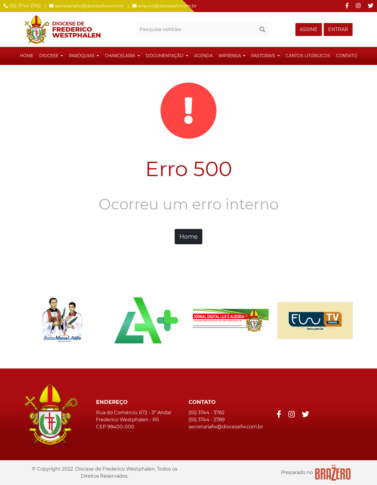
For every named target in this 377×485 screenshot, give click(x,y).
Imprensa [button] (230, 55)
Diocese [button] (49, 55)
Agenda (203, 55)
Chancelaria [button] (120, 55)
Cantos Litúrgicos (308, 55)
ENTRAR (338, 29)
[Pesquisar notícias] (196, 29)
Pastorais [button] (263, 55)
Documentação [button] (165, 55)
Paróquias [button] (82, 55)
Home (26, 55)
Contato (346, 55)
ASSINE (309, 29)
